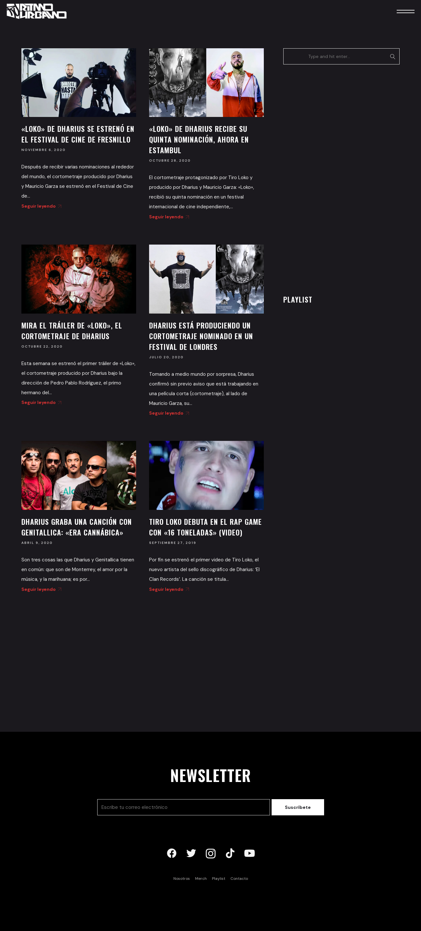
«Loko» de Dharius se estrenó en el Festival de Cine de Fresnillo (77, 133)
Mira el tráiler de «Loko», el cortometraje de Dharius (71, 330)
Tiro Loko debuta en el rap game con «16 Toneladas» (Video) (205, 526)
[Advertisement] (331, 178)
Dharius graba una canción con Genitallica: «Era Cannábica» (76, 526)
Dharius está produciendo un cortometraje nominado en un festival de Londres (201, 336)
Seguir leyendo (40, 206)
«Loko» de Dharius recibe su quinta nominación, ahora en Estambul (199, 139)
